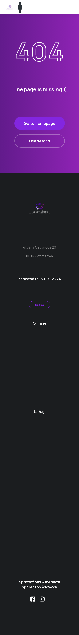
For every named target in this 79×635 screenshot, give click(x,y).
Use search (39, 140)
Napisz (39, 304)
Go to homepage (39, 123)
